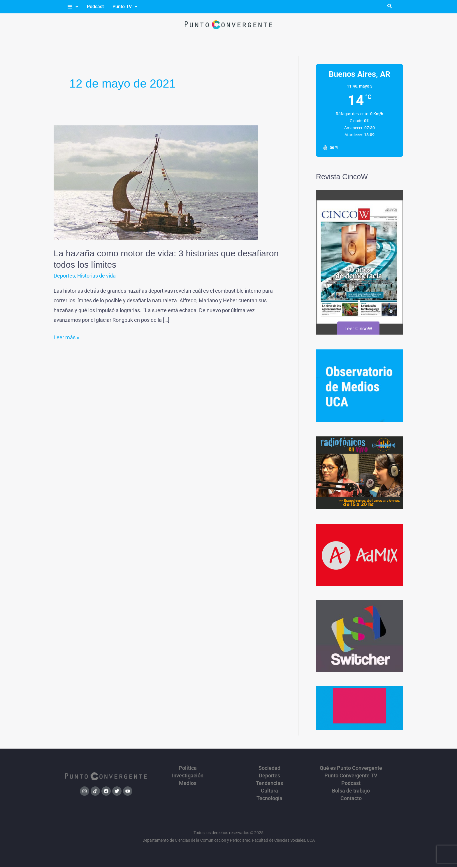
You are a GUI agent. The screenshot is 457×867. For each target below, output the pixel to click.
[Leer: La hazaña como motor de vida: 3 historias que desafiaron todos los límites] (156, 182)
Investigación (187, 775)
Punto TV (125, 6)
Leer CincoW (358, 328)
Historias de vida (96, 276)
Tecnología (269, 798)
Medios (187, 783)
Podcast (95, 6)
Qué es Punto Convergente (351, 768)
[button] (72, 6)
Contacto (351, 798)
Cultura (269, 790)
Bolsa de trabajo (351, 790)
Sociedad (269, 768)
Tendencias (269, 783)
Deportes (64, 276)
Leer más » (66, 336)
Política (188, 768)
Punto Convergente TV (350, 775)
